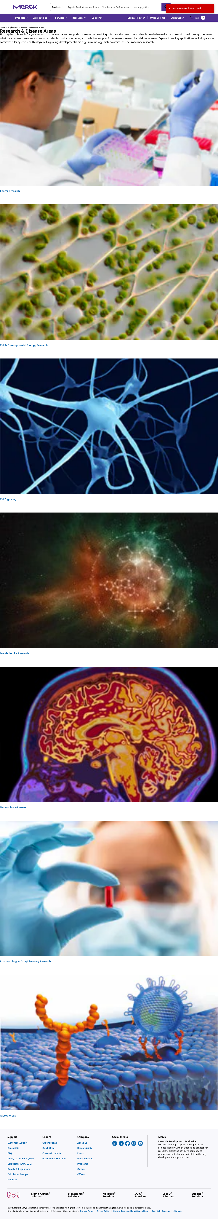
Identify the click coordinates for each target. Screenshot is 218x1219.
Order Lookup (157, 17)
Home (2, 27)
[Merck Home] (25, 7)
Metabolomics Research (14, 653)
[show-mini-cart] (197, 18)
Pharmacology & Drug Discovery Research (25, 961)
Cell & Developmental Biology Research (24, 345)
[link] (23, 1143)
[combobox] (110, 7)
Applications (13, 27)
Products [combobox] (56, 7)
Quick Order (177, 17)
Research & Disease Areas (32, 27)
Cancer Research (10, 191)
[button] (135, 17)
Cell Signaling (8, 499)
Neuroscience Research (14, 807)
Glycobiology (8, 1115)
